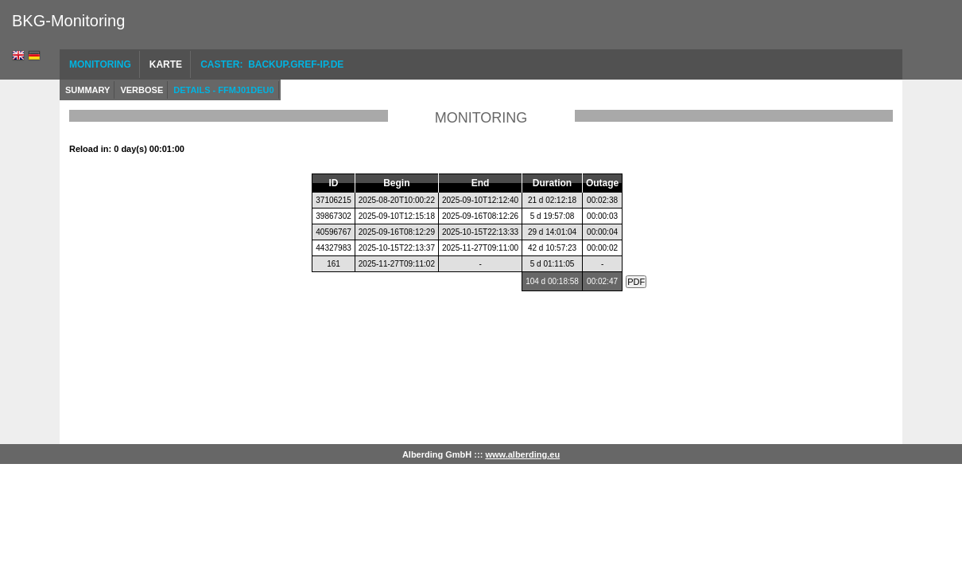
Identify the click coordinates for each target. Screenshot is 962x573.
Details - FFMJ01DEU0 (223, 90)
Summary (87, 90)
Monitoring (100, 64)
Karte (165, 64)
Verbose (141, 90)
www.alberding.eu (522, 454)
